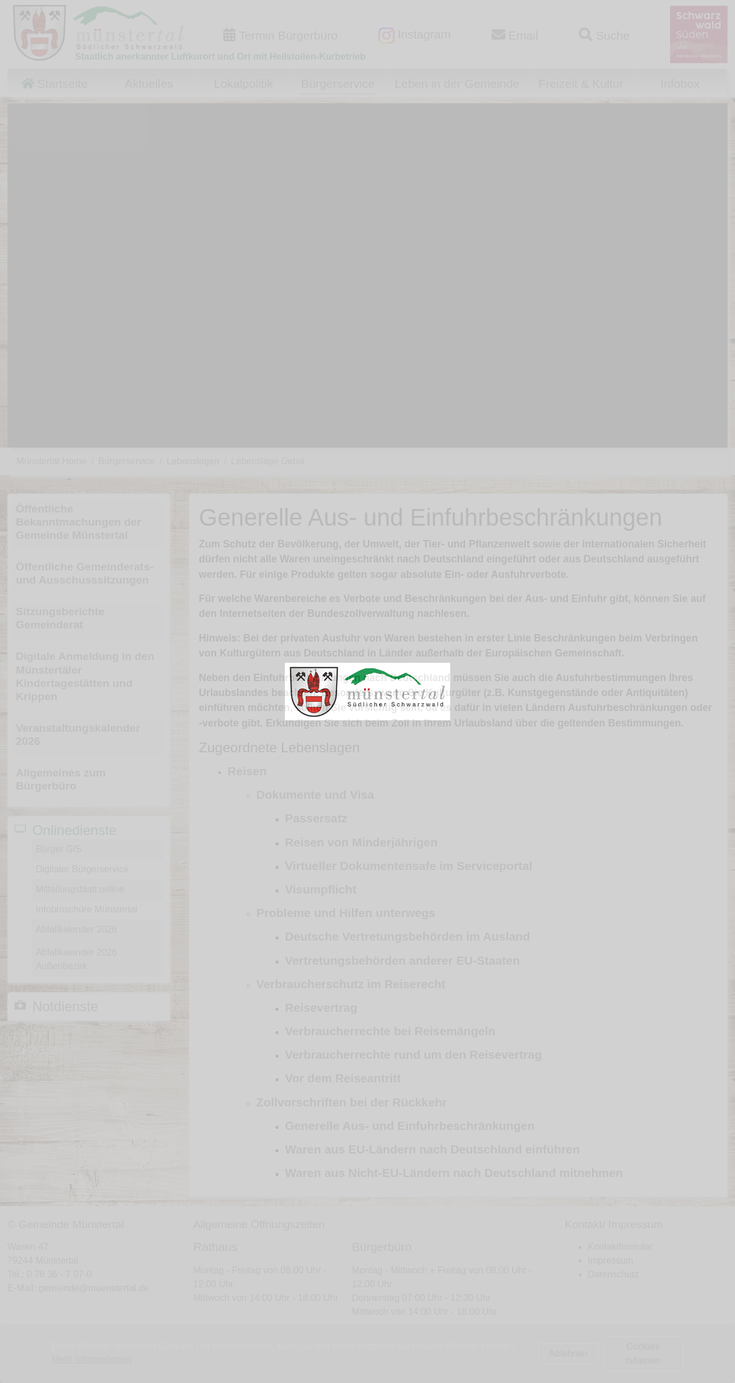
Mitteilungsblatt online (80, 889)
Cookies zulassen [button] (643, 1353)
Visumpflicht (320, 889)
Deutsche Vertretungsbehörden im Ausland (407, 936)
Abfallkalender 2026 (76, 929)
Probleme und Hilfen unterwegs (345, 912)
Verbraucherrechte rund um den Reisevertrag (413, 1054)
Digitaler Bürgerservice (82, 869)
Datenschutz (613, 1274)
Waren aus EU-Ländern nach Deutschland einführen (432, 1149)
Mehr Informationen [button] (91, 1359)
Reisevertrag (321, 1007)
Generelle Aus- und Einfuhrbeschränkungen (410, 1125)
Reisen (246, 771)
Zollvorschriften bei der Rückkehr (351, 1102)
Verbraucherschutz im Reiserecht (350, 983)
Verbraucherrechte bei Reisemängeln (390, 1031)
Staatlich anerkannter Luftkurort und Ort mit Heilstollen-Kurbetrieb (220, 56)
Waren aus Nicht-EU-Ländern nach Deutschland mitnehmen (454, 1172)
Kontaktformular (620, 1247)
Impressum (610, 1260)
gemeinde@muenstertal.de (93, 1288)
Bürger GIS (59, 849)
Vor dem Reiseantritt (343, 1078)
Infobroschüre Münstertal (86, 909)
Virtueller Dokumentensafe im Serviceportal (408, 865)
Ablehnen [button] (568, 1353)
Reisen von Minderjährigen (361, 842)
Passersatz (316, 818)
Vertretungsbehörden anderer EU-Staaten (402, 960)
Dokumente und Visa (315, 794)
